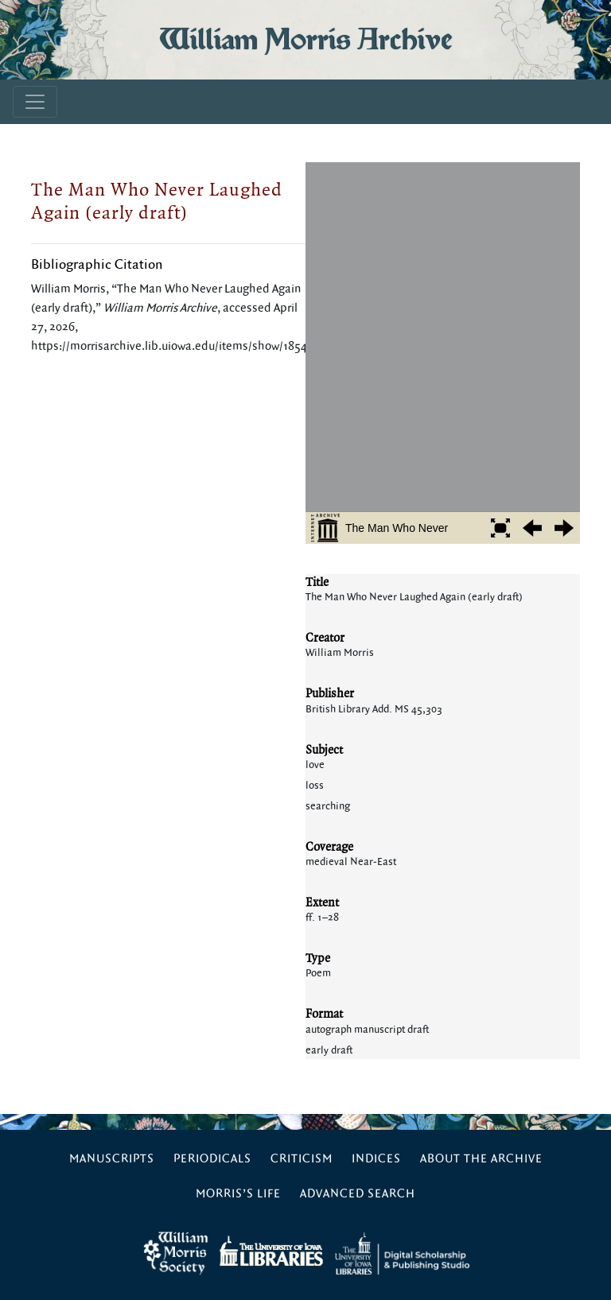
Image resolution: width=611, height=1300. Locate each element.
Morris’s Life (238, 1193)
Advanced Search (357, 1193)
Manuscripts (111, 1158)
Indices (376, 1158)
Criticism (301, 1158)
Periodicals (212, 1158)
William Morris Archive (305, 39)
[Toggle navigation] (35, 102)
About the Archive (481, 1158)
